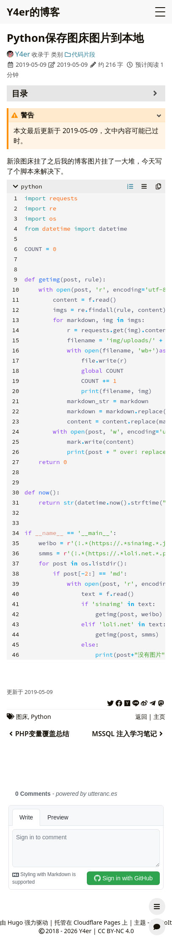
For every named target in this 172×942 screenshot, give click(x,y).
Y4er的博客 (33, 12)
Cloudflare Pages (96, 922)
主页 (159, 717)
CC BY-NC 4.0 (116, 931)
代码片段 (79, 54)
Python (41, 717)
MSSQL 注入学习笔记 (128, 733)
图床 (22, 717)
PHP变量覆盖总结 (38, 733)
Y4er (22, 54)
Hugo (15, 922)
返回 (141, 717)
